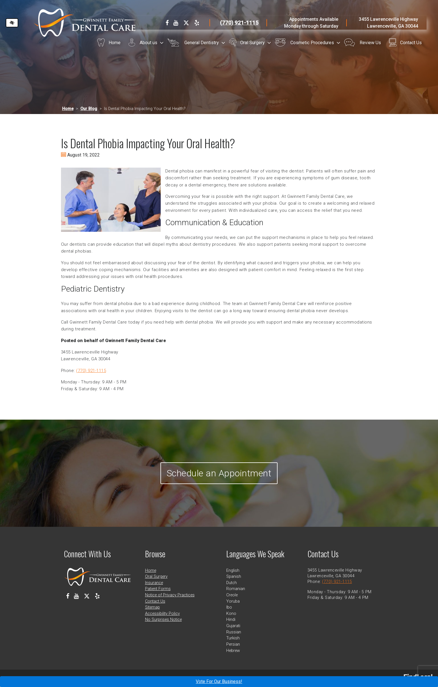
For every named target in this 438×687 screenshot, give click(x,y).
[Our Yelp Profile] (196, 23)
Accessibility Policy (162, 613)
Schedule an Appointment (219, 473)
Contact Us (411, 42)
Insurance (154, 583)
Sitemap (152, 607)
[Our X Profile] (186, 23)
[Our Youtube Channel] (175, 23)
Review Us (370, 42)
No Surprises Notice (163, 620)
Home (115, 42)
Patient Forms (158, 589)
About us (148, 42)
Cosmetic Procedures (312, 42)
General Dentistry (201, 42)
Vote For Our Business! (219, 681)
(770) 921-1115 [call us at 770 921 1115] (239, 22)
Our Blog (88, 108)
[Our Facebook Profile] (167, 23)
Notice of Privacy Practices (170, 595)
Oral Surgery (252, 42)
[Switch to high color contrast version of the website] (12, 22)
